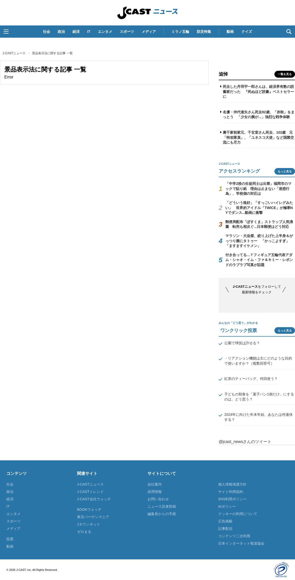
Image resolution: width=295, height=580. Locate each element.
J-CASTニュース (147, 12)
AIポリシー (227, 506)
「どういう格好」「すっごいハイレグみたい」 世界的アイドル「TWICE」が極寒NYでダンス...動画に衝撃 (259, 208)
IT (88, 32)
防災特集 (204, 32)
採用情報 (155, 492)
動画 (230, 32)
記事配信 (225, 529)
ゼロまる (84, 532)
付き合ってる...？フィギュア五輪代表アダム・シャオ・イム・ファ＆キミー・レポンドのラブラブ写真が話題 (259, 260)
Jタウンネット (88, 524)
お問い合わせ (158, 499)
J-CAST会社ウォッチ (94, 499)
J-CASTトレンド (90, 492)
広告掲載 (225, 521)
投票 (9, 539)
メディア (149, 32)
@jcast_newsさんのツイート (245, 441)
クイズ (246, 32)
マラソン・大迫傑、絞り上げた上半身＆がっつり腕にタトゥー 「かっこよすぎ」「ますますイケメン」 (259, 241)
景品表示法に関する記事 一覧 (52, 53)
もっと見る (285, 171)
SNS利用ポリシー (232, 499)
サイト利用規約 (230, 492)
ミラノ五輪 (180, 32)
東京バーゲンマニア (93, 517)
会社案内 (155, 484)
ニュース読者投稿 (162, 506)
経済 (76, 32)
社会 (46, 32)
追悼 (223, 74)
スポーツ (127, 32)
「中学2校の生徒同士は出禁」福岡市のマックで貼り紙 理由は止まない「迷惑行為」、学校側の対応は (258, 189)
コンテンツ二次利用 (234, 536)
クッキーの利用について (237, 514)
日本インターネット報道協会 (241, 543)
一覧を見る (285, 74)
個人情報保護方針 (232, 484)
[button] (6, 31)
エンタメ (105, 32)
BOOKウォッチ (89, 509)
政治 (61, 32)
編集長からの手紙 (162, 514)
